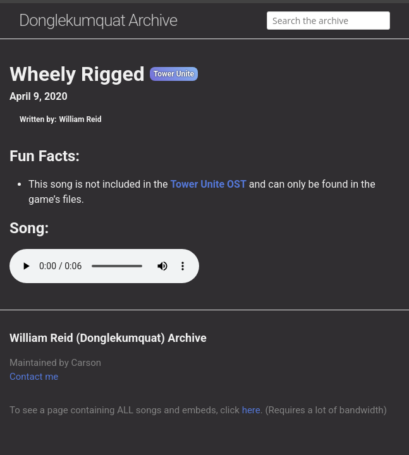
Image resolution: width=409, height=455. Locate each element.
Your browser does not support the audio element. (104, 266)
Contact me (33, 376)
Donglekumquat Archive (98, 20)
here (251, 410)
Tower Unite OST (208, 184)
